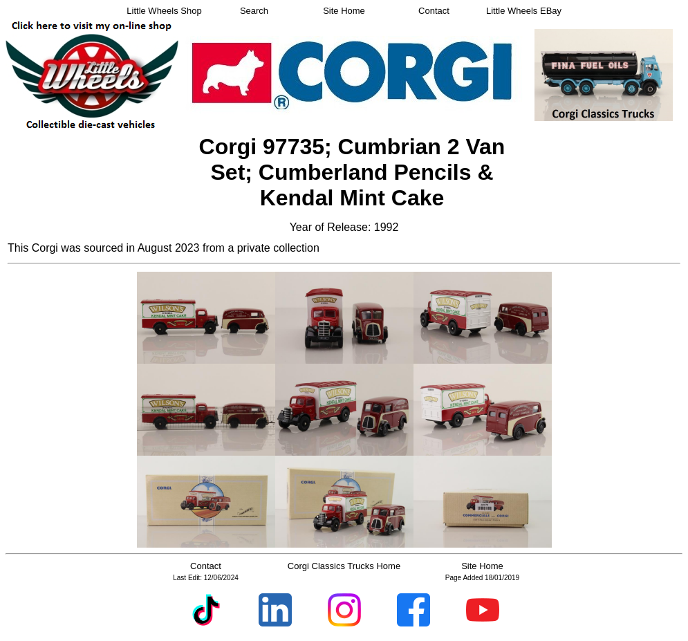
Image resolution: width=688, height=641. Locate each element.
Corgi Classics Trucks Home (344, 566)
